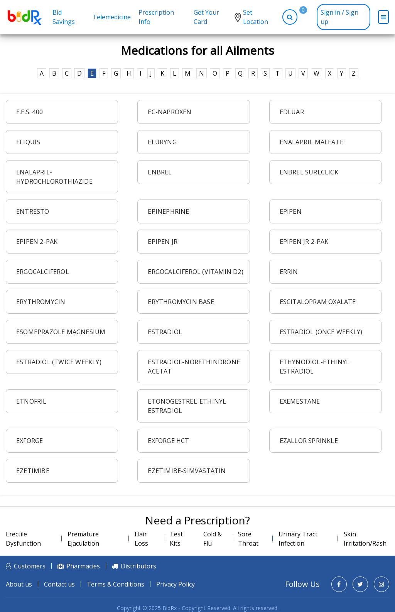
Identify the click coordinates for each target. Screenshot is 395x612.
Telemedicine (112, 17)
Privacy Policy (175, 584)
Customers (30, 566)
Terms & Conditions (115, 584)
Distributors (138, 566)
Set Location (255, 17)
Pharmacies (83, 566)
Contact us (59, 584)
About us (19, 584)
